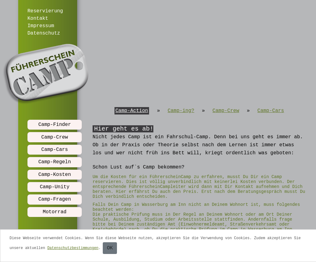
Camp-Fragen (54, 199)
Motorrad (55, 212)
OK (110, 248)
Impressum (40, 26)
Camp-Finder (54, 124)
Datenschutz (43, 33)
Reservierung (45, 11)
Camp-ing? (181, 111)
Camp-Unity (54, 187)
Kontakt (37, 18)
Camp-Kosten (54, 174)
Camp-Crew (54, 137)
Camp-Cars (54, 149)
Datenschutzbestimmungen (72, 248)
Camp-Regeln (54, 162)
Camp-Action (131, 111)
